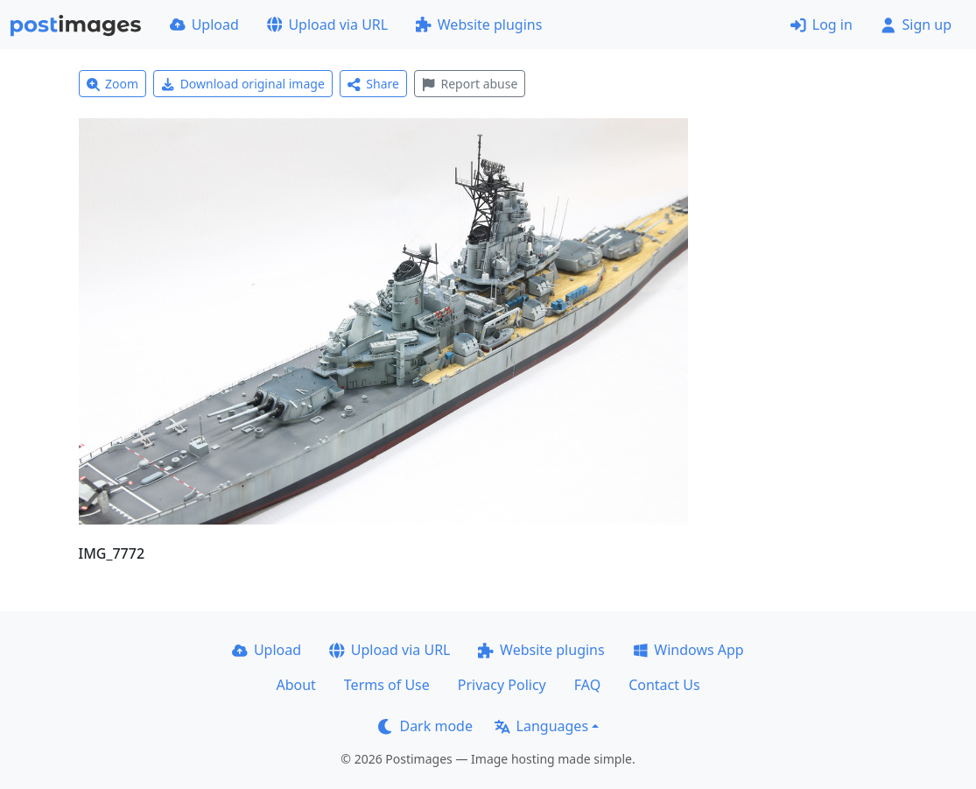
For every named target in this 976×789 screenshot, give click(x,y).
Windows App (688, 649)
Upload (204, 24)
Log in (821, 24)
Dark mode (425, 726)
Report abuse (469, 83)
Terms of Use (387, 684)
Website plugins (479, 24)
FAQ (587, 684)
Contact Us (663, 684)
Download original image (243, 83)
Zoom (113, 83)
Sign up (916, 24)
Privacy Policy (502, 684)
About (295, 684)
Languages (541, 726)
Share (373, 83)
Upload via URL (327, 24)
